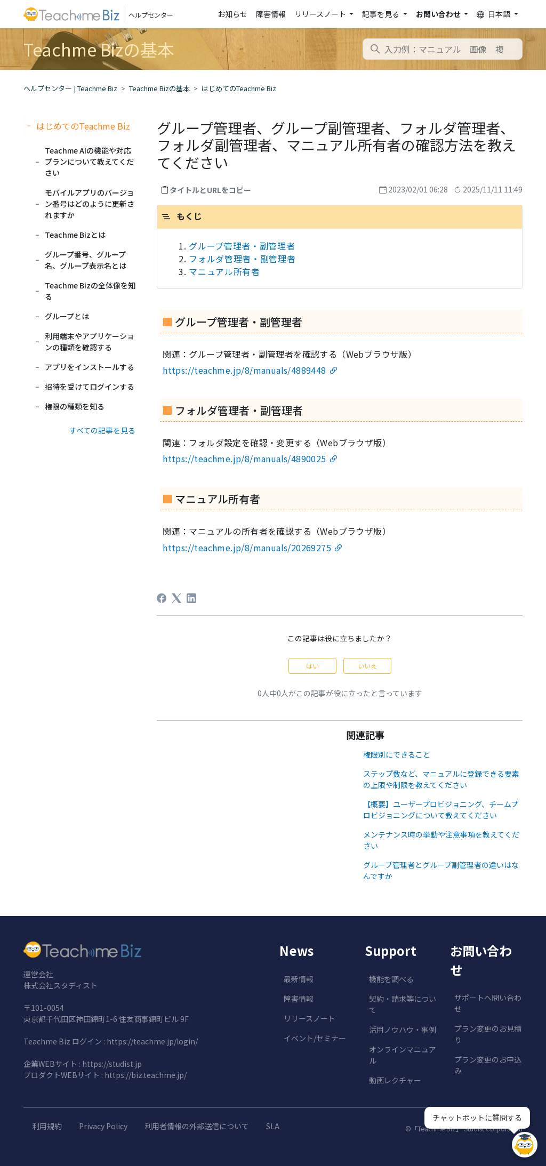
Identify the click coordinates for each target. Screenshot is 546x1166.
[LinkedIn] (191, 598)
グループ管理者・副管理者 (242, 245)
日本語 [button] (494, 14)
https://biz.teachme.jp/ (146, 1074)
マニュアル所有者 (224, 271)
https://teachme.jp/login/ (152, 1041)
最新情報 (299, 979)
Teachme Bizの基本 (159, 88)
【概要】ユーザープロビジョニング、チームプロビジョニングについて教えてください (440, 810)
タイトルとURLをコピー (210, 189)
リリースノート (309, 1018)
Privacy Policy (103, 1126)
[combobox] (443, 49)
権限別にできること (396, 754)
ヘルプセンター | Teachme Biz (70, 88)
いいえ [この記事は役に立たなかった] (367, 665)
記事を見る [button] (381, 14)
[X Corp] (176, 598)
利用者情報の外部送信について (196, 1126)
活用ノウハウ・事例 (402, 1029)
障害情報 (271, 14)
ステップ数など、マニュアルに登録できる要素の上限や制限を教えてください (441, 779)
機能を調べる (391, 979)
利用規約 (47, 1126)
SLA (272, 1126)
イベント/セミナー (315, 1038)
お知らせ (232, 14)
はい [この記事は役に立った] (312, 665)
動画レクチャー (395, 1080)
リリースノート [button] (321, 14)
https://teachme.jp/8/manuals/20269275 (247, 547)
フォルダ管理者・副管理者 (242, 258)
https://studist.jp (112, 1063)
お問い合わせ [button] (439, 14)
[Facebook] (161, 598)
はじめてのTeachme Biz (239, 88)
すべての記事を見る (102, 430)
